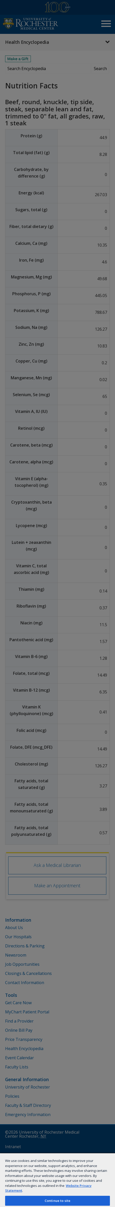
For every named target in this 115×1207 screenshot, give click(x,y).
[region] (57, 1180)
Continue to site (57, 1200)
